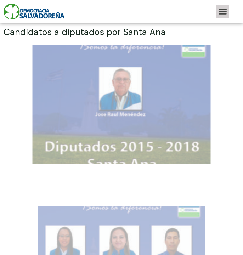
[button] (223, 11)
